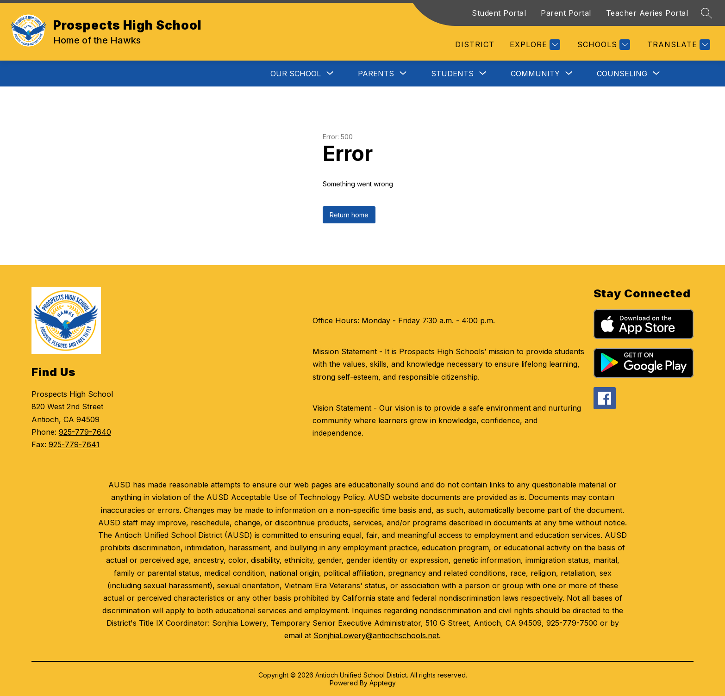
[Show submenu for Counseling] (622, 73)
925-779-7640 (85, 432)
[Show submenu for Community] (535, 73)
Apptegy (382, 683)
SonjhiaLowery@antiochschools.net (376, 635)
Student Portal (499, 13)
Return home (349, 215)
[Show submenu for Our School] (295, 73)
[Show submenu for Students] (452, 73)
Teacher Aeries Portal (647, 13)
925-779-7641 (74, 444)
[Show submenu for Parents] (376, 73)
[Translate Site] (677, 44)
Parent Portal (566, 13)
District (474, 44)
